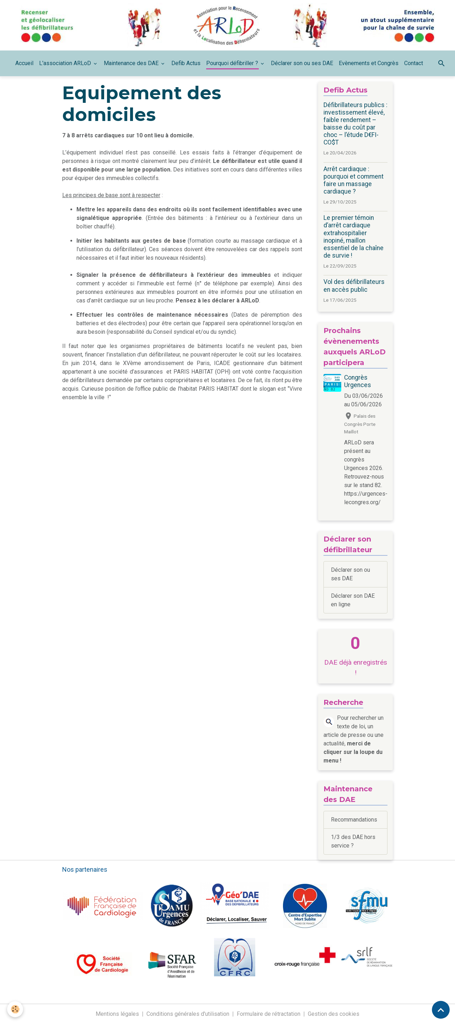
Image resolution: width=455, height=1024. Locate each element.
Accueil (24, 63)
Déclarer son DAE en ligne (353, 600)
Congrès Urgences (357, 381)
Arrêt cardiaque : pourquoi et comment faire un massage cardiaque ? (353, 180)
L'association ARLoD (65, 63)
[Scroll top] (441, 1010)
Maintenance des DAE (132, 63)
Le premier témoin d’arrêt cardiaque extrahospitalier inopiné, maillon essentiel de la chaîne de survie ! (353, 236)
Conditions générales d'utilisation (187, 1013)
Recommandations (354, 819)
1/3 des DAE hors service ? (353, 841)
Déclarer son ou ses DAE (302, 63)
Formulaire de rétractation (268, 1013)
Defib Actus (185, 63)
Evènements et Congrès (368, 63)
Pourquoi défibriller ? (232, 63)
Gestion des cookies (333, 1013)
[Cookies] (15, 1009)
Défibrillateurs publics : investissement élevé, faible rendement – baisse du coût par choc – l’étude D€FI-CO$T (355, 123)
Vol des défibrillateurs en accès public (354, 285)
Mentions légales (117, 1013)
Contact (413, 63)
